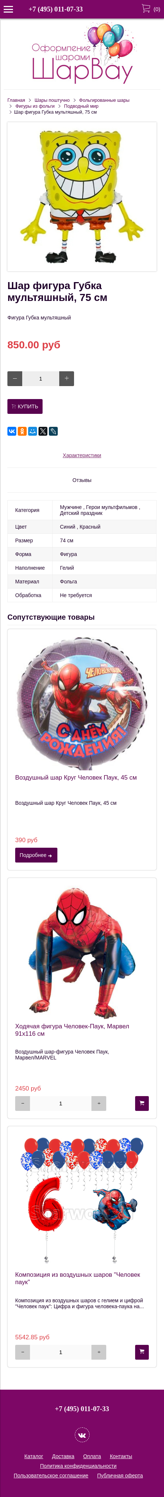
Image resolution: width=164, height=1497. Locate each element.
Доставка (63, 1456)
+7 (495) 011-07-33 (56, 9)
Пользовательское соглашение (51, 1475)
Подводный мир (81, 106)
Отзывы (82, 480)
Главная (16, 100)
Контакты (121, 1456)
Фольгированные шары (104, 100)
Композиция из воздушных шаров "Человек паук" (77, 1278)
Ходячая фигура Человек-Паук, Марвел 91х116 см (72, 1030)
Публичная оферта (120, 1475)
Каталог (33, 1456)
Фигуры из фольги (35, 106)
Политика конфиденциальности (78, 1466)
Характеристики (82, 455)
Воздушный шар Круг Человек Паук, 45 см (76, 777)
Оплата (92, 1456)
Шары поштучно (52, 100)
